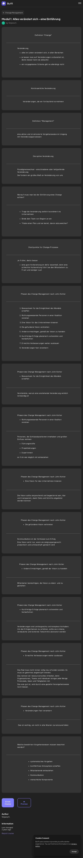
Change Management (13, 13)
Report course (8, 833)
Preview (24, 803)
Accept (74, 851)
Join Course (8, 802)
